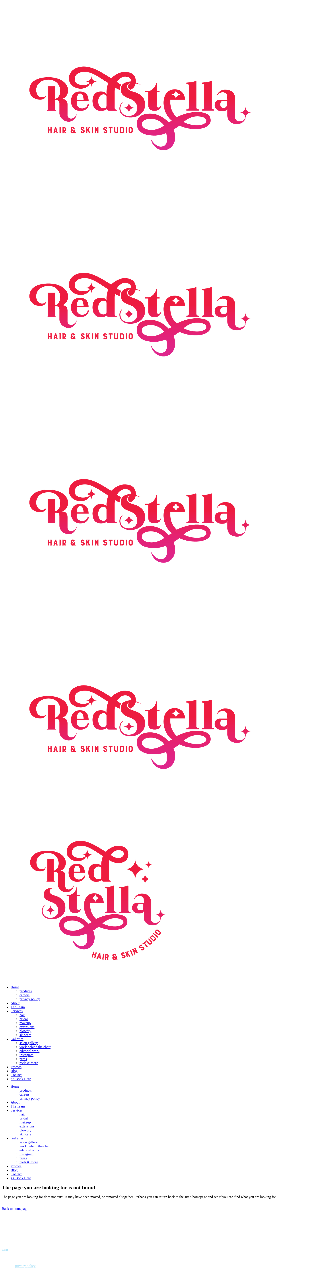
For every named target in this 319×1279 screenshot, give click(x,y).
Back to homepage (15, 1209)
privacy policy (25, 1266)
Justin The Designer (30, 1273)
